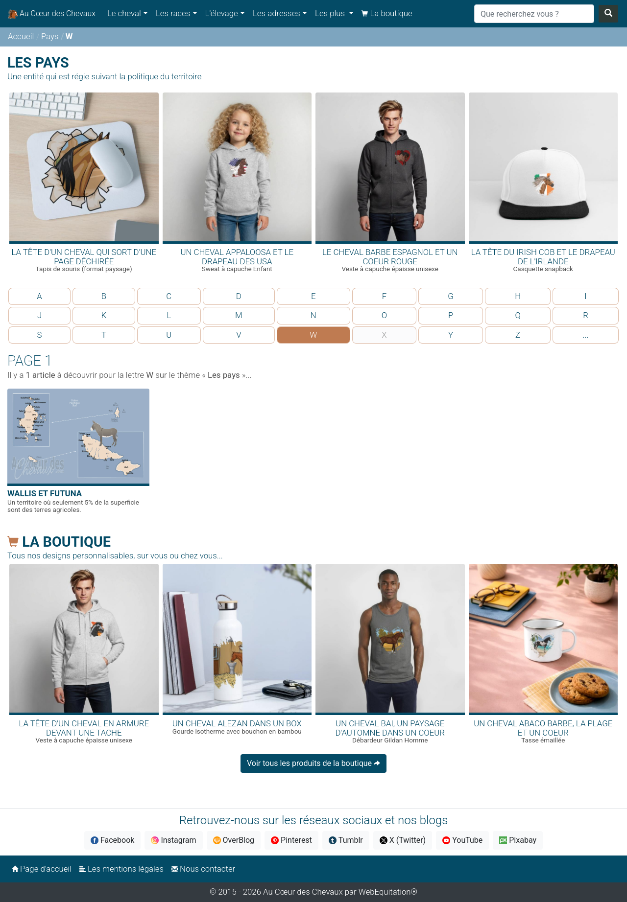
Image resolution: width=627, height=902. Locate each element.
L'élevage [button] (221, 13)
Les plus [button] (331, 13)
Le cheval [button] (124, 13)
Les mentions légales (121, 869)
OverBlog (234, 840)
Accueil (21, 36)
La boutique (387, 13)
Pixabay (517, 840)
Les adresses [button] (276, 13)
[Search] (534, 13)
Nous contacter (203, 869)
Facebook (112, 840)
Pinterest (291, 840)
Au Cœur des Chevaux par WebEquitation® (340, 892)
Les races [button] (173, 13)
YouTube (462, 840)
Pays (50, 36)
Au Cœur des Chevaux (52, 14)
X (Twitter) (403, 840)
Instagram (173, 840)
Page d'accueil (42, 869)
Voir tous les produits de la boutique (313, 763)
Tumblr (346, 840)
